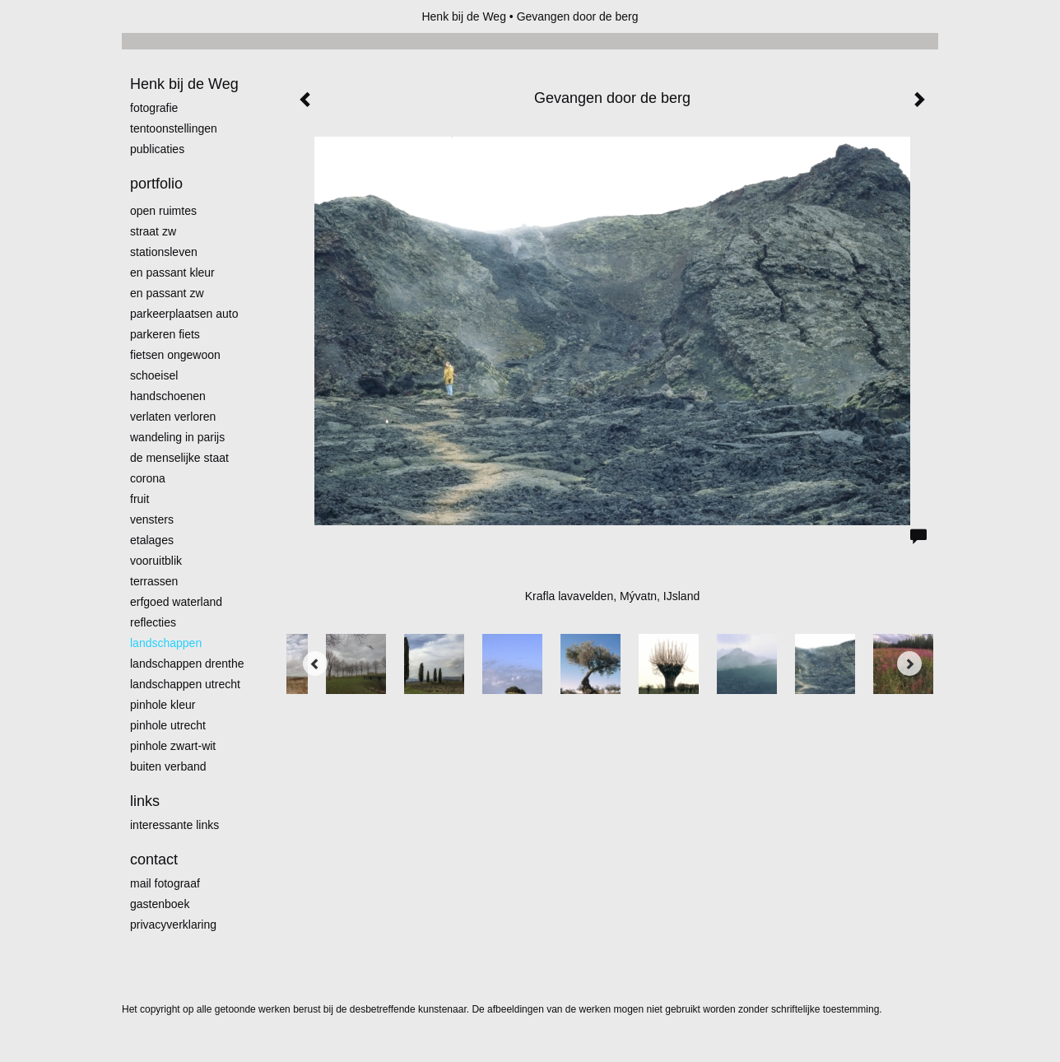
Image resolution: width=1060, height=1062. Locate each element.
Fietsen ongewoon (175, 354)
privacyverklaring (173, 924)
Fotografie (154, 107)
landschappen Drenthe (187, 663)
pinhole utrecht (168, 725)
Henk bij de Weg (463, 16)
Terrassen (154, 581)
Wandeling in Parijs (177, 437)
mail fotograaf (165, 883)
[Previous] (315, 663)
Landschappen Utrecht (185, 684)
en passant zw (167, 293)
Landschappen (166, 643)
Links (145, 801)
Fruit (139, 498)
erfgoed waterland (176, 601)
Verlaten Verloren (173, 416)
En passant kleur (172, 272)
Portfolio (156, 183)
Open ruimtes (163, 210)
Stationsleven (164, 252)
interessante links (174, 824)
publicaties (157, 149)
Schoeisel (154, 375)
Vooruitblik (156, 560)
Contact (154, 859)
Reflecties (153, 622)
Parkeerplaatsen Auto (184, 313)
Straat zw (153, 231)
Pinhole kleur (162, 704)
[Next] (909, 663)
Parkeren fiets (165, 334)
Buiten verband (168, 766)
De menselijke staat (179, 457)
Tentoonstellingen (173, 128)
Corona (147, 478)
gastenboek (159, 904)
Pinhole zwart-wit (173, 745)
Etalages (152, 540)
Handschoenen (168, 396)
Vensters (152, 519)
